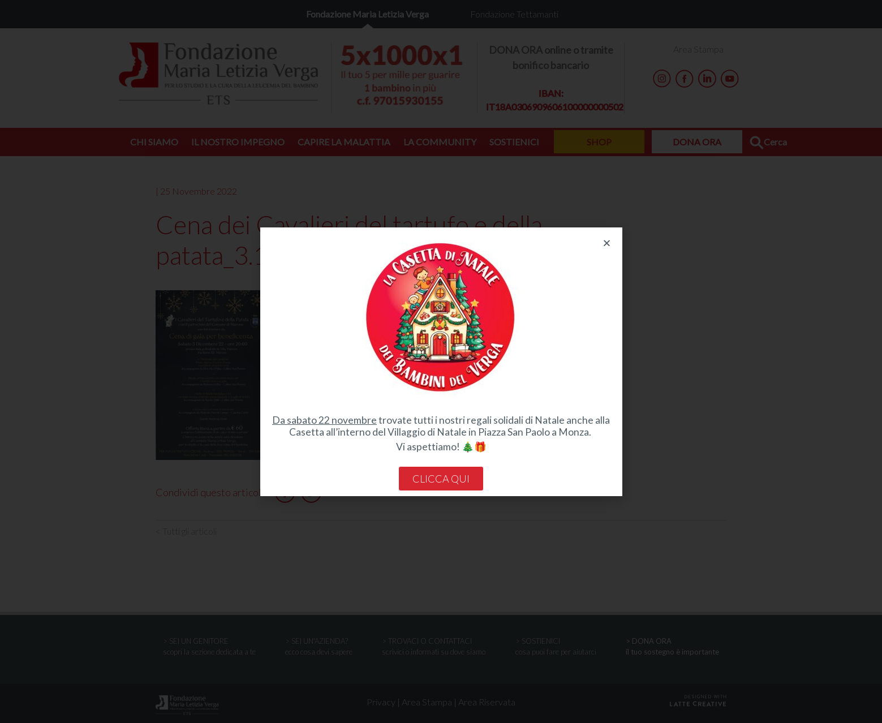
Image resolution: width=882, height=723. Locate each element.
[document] (441, 361)
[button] (607, 243)
